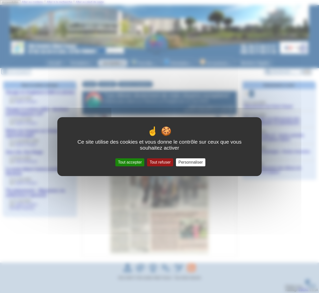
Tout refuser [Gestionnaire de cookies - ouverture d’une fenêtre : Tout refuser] (160, 162)
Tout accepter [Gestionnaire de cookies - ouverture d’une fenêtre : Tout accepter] (130, 162)
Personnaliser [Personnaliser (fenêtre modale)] (190, 162)
